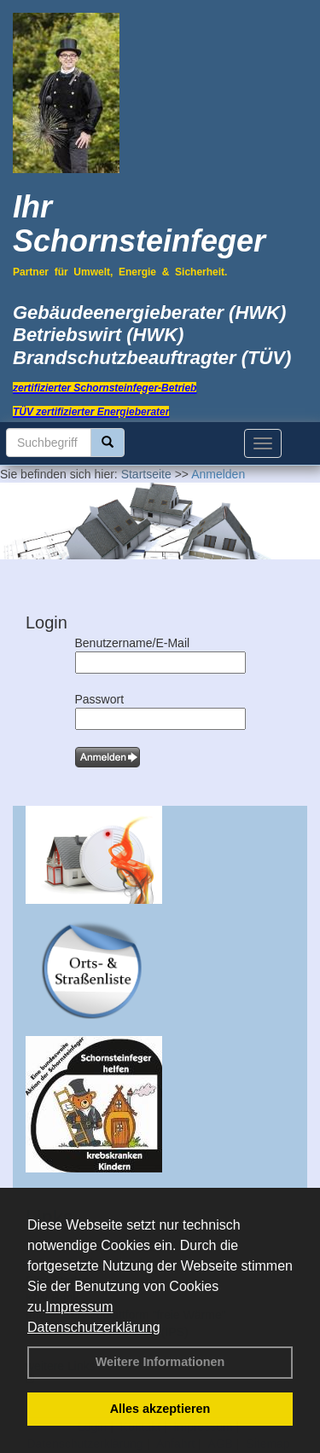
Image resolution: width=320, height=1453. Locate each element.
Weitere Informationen (160, 1362)
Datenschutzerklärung (93, 1327)
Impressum (79, 1307)
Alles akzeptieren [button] (160, 1408)
